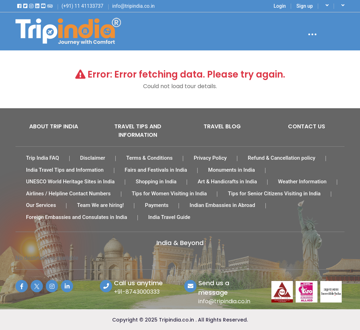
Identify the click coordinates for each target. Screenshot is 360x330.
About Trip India (53, 126)
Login (280, 6)
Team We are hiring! (100, 205)
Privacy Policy (210, 158)
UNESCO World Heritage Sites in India (70, 181)
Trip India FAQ (42, 158)
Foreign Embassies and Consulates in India (76, 217)
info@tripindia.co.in (224, 301)
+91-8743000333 (137, 292)
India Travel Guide (169, 217)
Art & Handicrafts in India (227, 181)
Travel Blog (222, 126)
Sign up (304, 6)
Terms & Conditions (149, 158)
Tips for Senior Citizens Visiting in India (274, 193)
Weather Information (302, 181)
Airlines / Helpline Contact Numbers (68, 193)
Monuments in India (231, 170)
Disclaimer (92, 158)
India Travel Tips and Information (65, 170)
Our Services (41, 205)
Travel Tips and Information (137, 130)
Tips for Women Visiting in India (169, 193)
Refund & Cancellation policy (281, 158)
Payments (156, 205)
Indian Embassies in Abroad (222, 205)
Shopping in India (156, 181)
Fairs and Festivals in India (156, 170)
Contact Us (306, 126)
